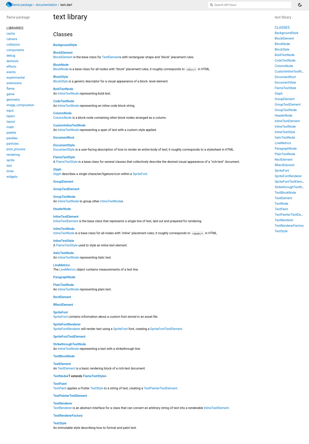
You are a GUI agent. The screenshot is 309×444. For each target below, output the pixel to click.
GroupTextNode (64, 197)
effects (11, 66)
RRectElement (63, 305)
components (15, 50)
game (10, 94)
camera (12, 39)
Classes (282, 27)
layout (11, 121)
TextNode (60, 376)
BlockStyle (60, 77)
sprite (10, 160)
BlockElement (63, 52)
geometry (13, 99)
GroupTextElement (66, 189)
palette (11, 132)
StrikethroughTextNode (69, 344)
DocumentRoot (63, 137)
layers (11, 116)
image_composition (20, 105)
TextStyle (96, 388)
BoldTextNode (63, 89)
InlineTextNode (68, 93)
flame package (22, 5)
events (11, 72)
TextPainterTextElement (160, 388)
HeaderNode (62, 209)
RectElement (62, 297)
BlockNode (61, 65)
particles (13, 144)
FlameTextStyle (64, 157)
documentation (46, 5)
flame (10, 88)
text (9, 166)
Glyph (57, 169)
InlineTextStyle (63, 241)
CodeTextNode (63, 101)
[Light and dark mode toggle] (300, 5)
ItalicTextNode (63, 253)
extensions (14, 83)
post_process (16, 149)
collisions (13, 44)
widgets (12, 177)
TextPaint (60, 384)
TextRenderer (62, 403)
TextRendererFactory (68, 415)
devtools (13, 61)
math (10, 127)
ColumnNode (62, 113)
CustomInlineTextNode (69, 125)
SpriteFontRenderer (67, 324)
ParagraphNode (64, 277)
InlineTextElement (65, 216)
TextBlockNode (64, 356)
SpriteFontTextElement (166, 329)
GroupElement (63, 181)
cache (11, 33)
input (10, 110)
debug (11, 55)
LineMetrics (61, 265)
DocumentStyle (64, 145)
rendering (13, 155)
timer (10, 171)
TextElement (110, 57)
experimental (16, 77)
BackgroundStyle (65, 45)
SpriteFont (140, 174)
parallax (12, 138)
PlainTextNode (63, 285)
